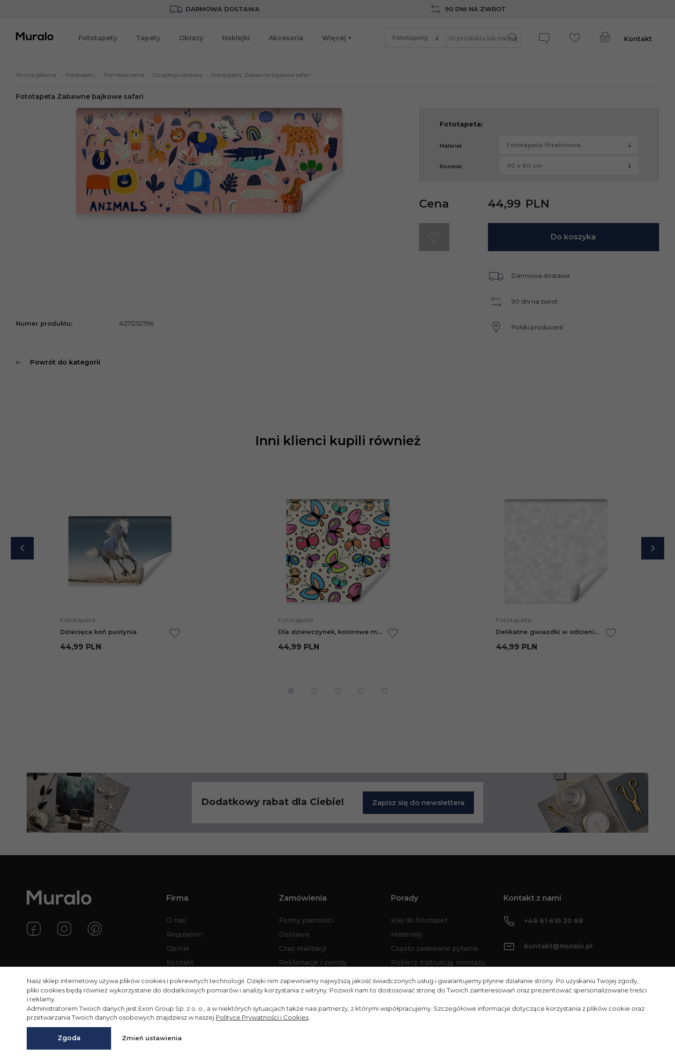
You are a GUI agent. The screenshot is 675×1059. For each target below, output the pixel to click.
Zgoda (69, 1038)
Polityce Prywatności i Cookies (262, 1017)
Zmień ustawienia (152, 1038)
